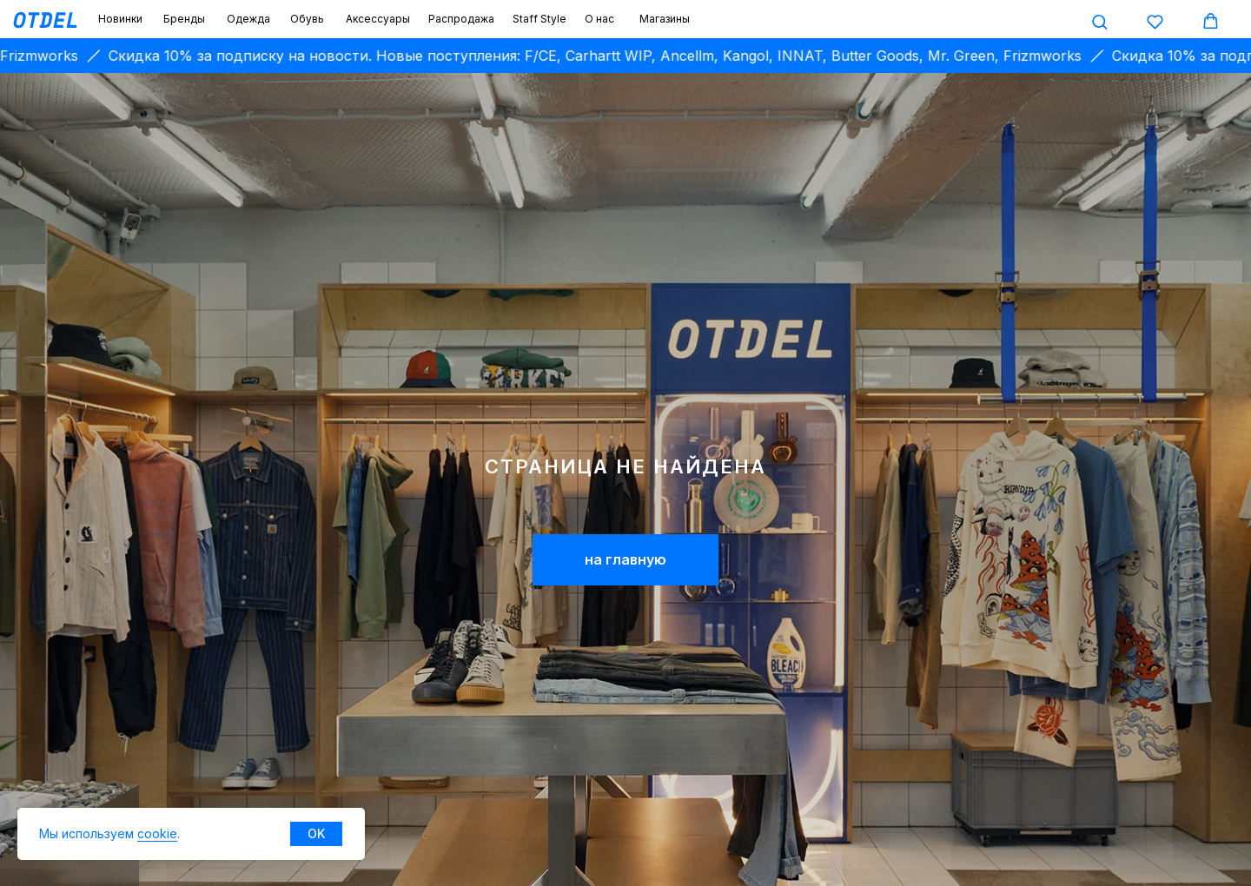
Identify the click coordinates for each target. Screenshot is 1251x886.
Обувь (307, 18)
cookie (157, 833)
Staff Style (539, 18)
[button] (1099, 21)
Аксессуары (378, 18)
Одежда (248, 18)
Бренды (184, 18)
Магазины (664, 18)
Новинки (120, 18)
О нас (599, 18)
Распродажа (461, 18)
